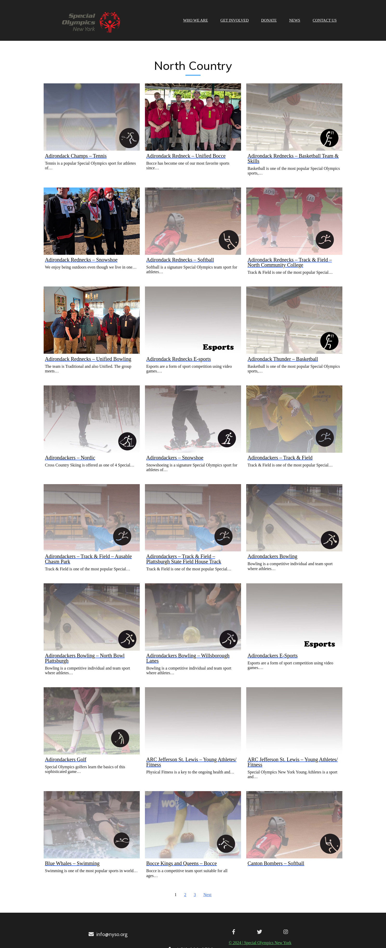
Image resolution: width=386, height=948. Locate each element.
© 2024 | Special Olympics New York (191, 940)
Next (207, 893)
